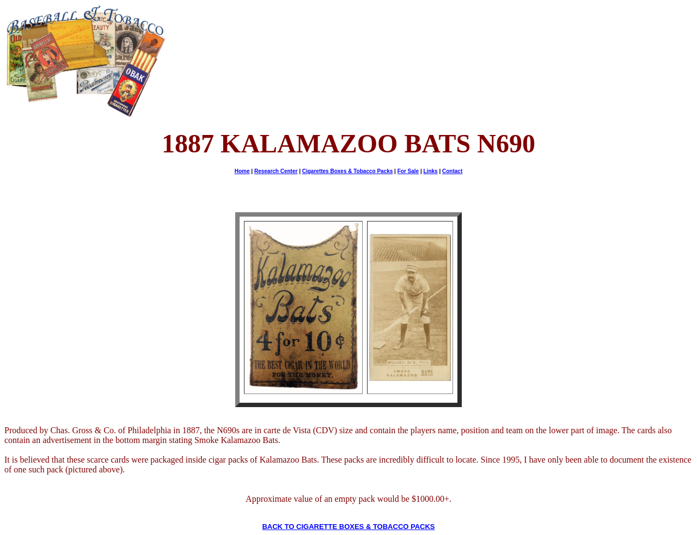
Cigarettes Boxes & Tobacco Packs (347, 171)
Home (242, 171)
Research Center (275, 171)
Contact (452, 171)
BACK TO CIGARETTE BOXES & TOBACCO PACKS (348, 526)
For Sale (408, 171)
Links (431, 171)
